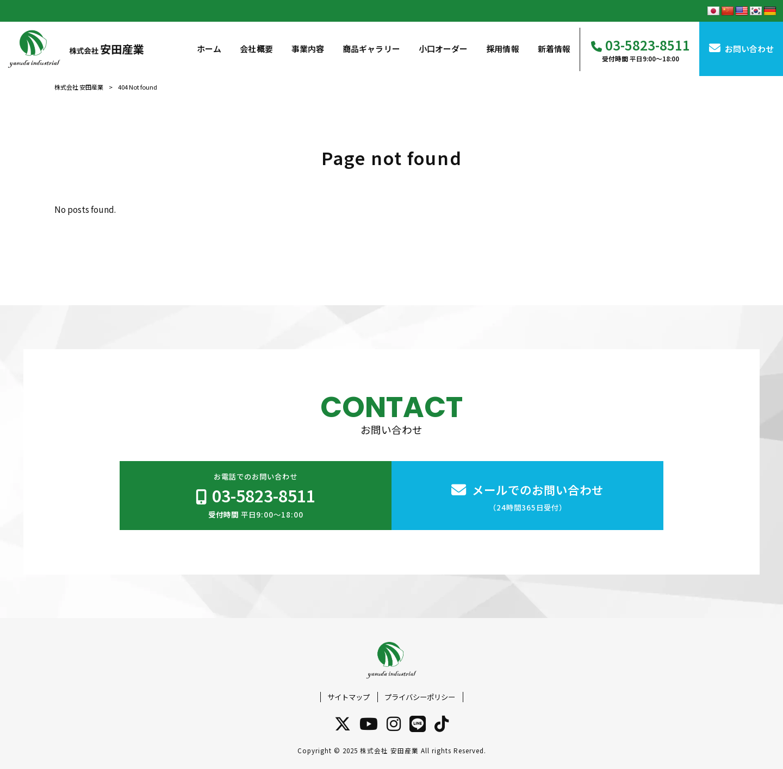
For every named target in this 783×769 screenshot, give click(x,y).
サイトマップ (348, 697)
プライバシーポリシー (419, 697)
